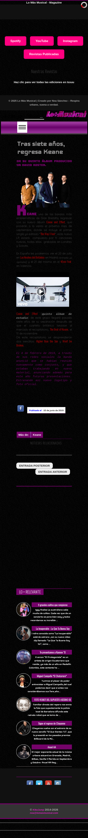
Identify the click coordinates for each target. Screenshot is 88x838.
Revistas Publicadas (44, 54)
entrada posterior (34, 465)
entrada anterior (52, 471)
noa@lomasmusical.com (44, 813)
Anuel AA (52, 747)
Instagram (70, 41)
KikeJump (39, 809)
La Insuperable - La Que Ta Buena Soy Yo (52, 631)
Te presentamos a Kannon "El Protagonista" (53, 654)
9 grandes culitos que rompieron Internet (52, 607)
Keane (37, 434)
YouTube (42, 41)
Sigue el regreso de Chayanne (51, 723)
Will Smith (33, 116)
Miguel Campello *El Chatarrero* (52, 676)
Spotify (15, 41)
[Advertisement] (52, 423)
